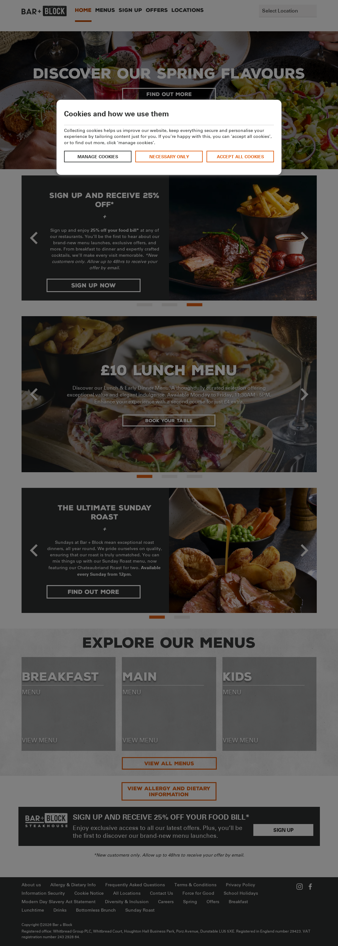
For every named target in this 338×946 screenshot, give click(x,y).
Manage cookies (97, 156)
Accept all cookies (240, 156)
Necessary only (169, 156)
